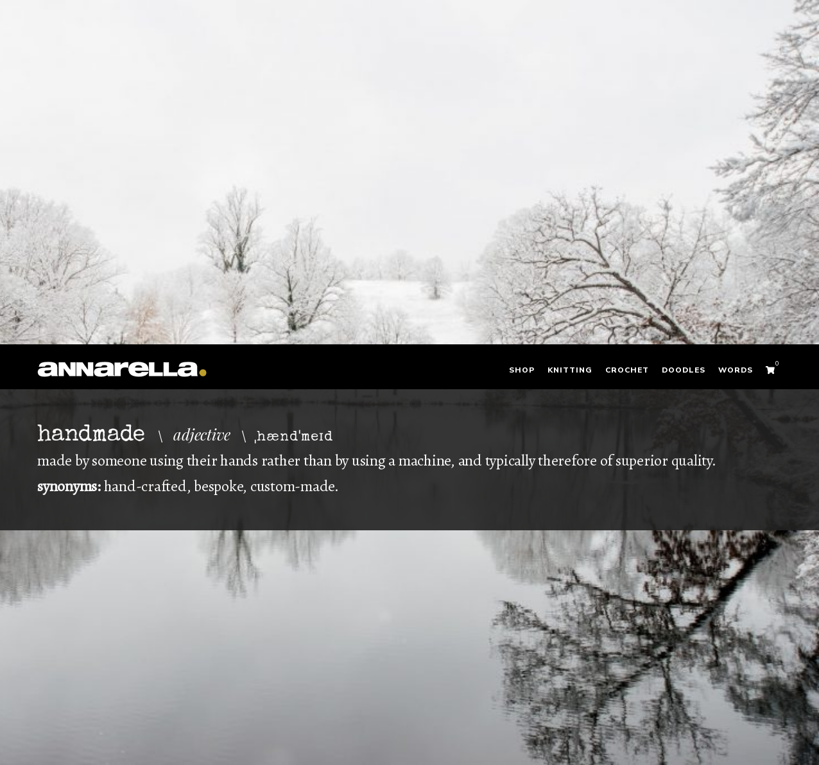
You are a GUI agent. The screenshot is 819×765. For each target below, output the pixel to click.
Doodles (683, 370)
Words (735, 370)
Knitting (569, 370)
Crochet (627, 370)
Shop (522, 370)
